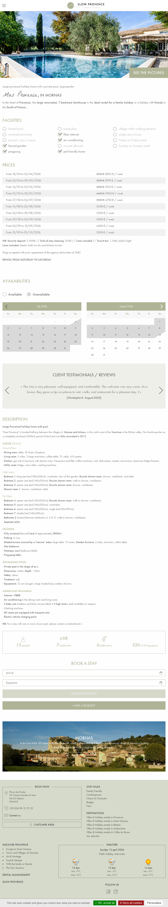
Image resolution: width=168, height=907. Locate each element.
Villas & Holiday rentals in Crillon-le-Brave (108, 832)
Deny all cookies (131, 902)
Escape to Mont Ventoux (18, 849)
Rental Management (16, 875)
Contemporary (93, 794)
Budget (90, 802)
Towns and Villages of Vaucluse (22, 852)
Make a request (84, 705)
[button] (7, 390)
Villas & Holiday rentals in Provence (104, 817)
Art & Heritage (13, 856)
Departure (11, 683)
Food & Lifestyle (14, 860)
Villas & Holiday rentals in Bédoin (103, 825)
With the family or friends (19, 864)
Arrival (10, 673)
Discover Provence (15, 844)
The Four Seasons (15, 868)
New (89, 806)
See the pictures (148, 72)
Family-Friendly (94, 791)
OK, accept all (104, 902)
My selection (93, 836)
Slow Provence (12, 882)
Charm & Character (96, 798)
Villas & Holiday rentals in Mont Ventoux (107, 821)
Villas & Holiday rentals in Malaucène (105, 828)
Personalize (154, 902)
